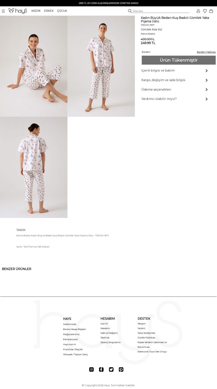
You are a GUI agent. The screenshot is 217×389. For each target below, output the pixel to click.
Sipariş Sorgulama (110, 342)
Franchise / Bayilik (73, 349)
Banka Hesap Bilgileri (74, 329)
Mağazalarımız (71, 334)
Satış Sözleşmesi (146, 332)
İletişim (142, 323)
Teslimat (104, 337)
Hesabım (105, 328)
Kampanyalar (70, 339)
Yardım (141, 328)
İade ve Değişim (109, 332)
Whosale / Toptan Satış (75, 354)
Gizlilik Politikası (146, 337)
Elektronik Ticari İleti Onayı (152, 351)
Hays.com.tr (69, 344)
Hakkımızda (69, 324)
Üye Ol (104, 323)
